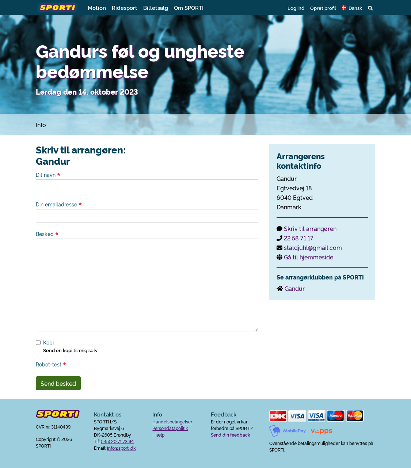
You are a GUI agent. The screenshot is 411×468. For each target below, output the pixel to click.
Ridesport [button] (124, 7)
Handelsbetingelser (172, 421)
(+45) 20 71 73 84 (117, 441)
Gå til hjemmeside (308, 257)
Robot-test (51, 364)
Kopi (48, 342)
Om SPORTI (188, 7)
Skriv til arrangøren (310, 228)
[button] (352, 7)
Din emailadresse (59, 204)
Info (41, 125)
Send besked (58, 383)
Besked (47, 233)
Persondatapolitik (170, 428)
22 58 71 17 (298, 238)
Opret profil (323, 7)
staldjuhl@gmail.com (313, 247)
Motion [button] (97, 7)
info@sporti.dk (121, 448)
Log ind (296, 7)
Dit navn (48, 174)
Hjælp (158, 434)
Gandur (295, 288)
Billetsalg (155, 7)
